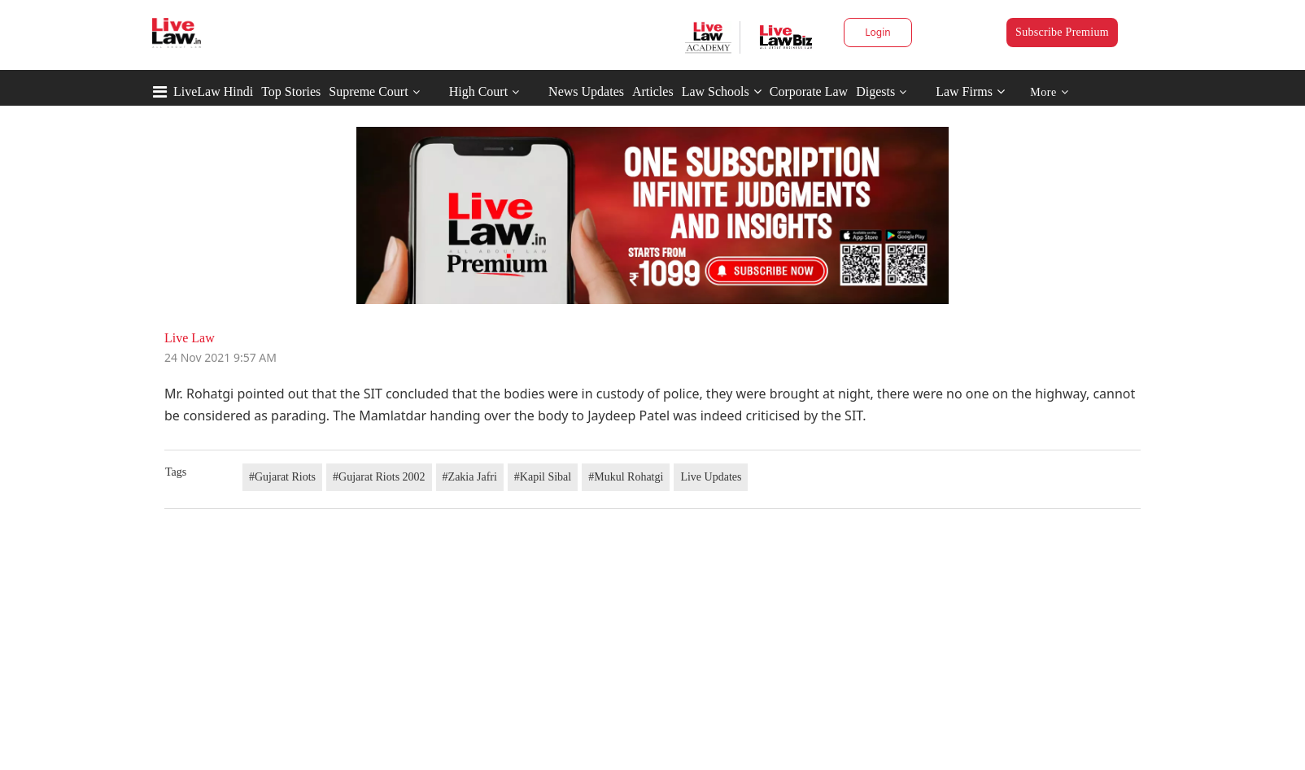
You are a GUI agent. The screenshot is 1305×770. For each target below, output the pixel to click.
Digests (875, 91)
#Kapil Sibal (542, 477)
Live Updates (710, 477)
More (1049, 92)
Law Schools (722, 91)
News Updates (586, 91)
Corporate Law (809, 91)
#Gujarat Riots (282, 477)
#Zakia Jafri (470, 477)
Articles (653, 91)
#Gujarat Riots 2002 (379, 477)
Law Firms (970, 91)
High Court (478, 91)
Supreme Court (368, 91)
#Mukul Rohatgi (625, 477)
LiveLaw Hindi (213, 91)
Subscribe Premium (1062, 32)
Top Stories (291, 91)
